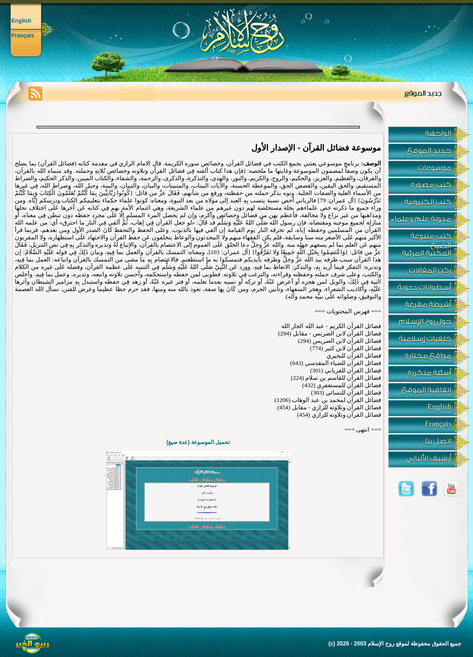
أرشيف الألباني (428, 458)
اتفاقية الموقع (426, 390)
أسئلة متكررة (429, 373)
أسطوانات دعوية (424, 287)
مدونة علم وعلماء (421, 219)
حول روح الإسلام (425, 321)
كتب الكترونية (427, 202)
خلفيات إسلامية (425, 339)
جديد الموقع (429, 150)
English (21, 21)
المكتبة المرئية (426, 253)
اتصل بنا (438, 441)
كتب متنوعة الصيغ (430, 238)
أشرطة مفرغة (428, 304)
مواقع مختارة (428, 356)
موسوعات (434, 168)
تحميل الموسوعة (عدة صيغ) (198, 442)
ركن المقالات (430, 270)
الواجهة (438, 133)
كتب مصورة (431, 185)
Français (23, 35)
